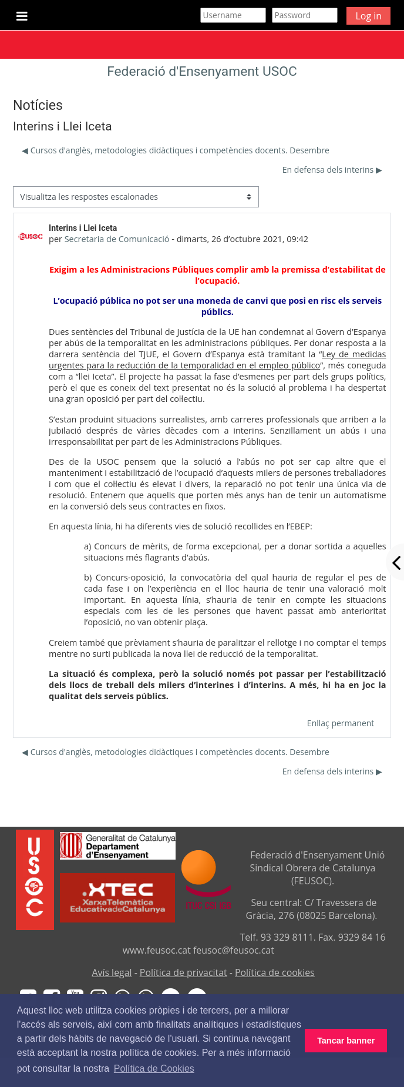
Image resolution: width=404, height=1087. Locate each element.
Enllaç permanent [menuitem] (340, 723)
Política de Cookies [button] (154, 1068)
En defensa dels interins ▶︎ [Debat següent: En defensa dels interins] (332, 169)
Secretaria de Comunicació (117, 238)
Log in (368, 15)
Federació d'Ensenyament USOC (202, 71)
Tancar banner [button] (346, 1040)
